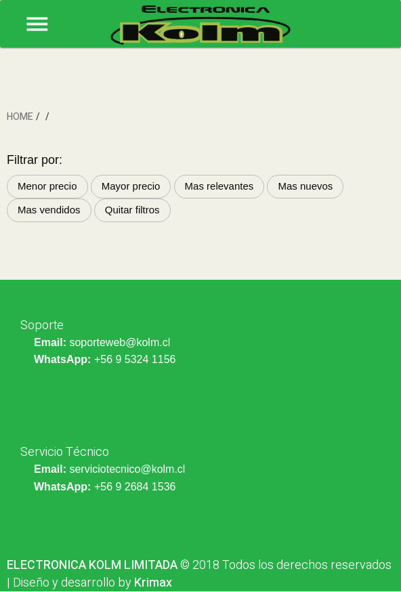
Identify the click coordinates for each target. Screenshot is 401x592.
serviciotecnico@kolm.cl (127, 469)
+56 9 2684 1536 (135, 486)
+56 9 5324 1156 (135, 359)
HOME (20, 117)
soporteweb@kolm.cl (119, 342)
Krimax (153, 583)
